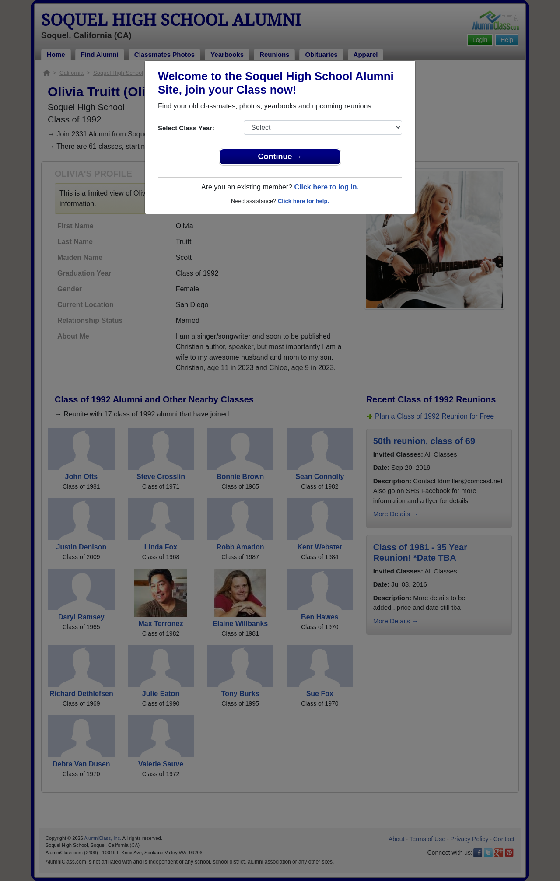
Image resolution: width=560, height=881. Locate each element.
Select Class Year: (186, 128)
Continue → (280, 156)
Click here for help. (303, 201)
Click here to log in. (326, 187)
